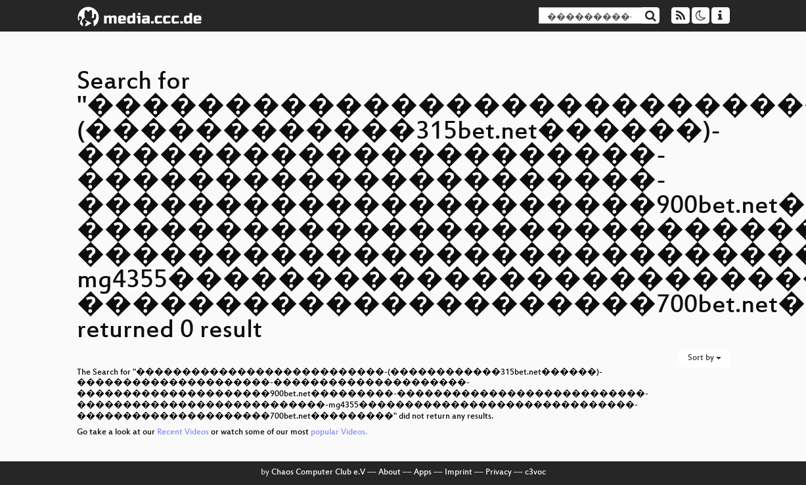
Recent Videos (184, 432)
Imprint (458, 472)
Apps (423, 472)
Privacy (498, 472)
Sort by (704, 358)
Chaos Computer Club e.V (318, 472)
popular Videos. (339, 432)
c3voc (535, 472)
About (389, 472)
